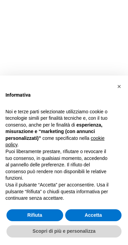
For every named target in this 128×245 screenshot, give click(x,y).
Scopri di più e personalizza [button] (63, 231)
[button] (119, 86)
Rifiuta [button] (34, 215)
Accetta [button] (93, 215)
